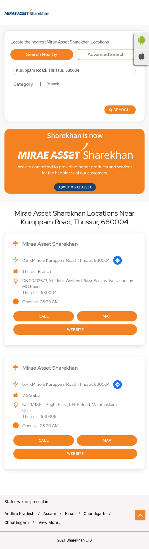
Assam (49, 513)
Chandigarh (94, 513)
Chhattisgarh (16, 522)
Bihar (70, 513)
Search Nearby (41, 54)
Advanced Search (106, 54)
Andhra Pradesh (19, 513)
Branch (53, 84)
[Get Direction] (117, 260)
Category (23, 84)
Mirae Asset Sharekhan (50, 243)
